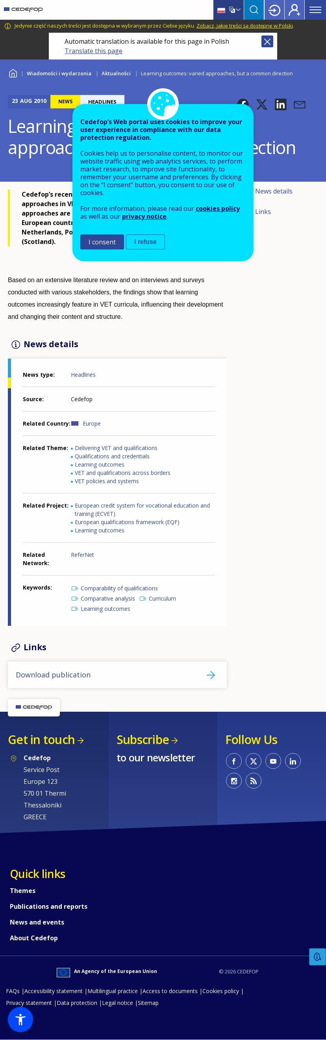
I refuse (145, 241)
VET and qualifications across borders (122, 472)
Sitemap (148, 1003)
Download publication (53, 674)
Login (274, 10)
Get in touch (41, 739)
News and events (37, 922)
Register (294, 10)
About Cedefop (34, 938)
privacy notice (144, 216)
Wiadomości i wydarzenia (59, 73)
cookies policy (218, 208)
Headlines (83, 374)
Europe (92, 423)
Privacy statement (29, 1003)
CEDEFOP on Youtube (273, 761)
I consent (102, 242)
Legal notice (117, 1003)
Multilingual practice (112, 991)
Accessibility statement (53, 991)
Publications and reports (48, 906)
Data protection (77, 1003)
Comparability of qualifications (119, 588)
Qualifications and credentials (112, 456)
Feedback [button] (317, 957)
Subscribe (143, 739)
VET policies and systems (107, 481)
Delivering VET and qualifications (116, 448)
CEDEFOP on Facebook (234, 761)
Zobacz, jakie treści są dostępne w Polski (244, 25)
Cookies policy (220, 991)
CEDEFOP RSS (253, 781)
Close (267, 41)
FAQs (13, 991)
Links (263, 211)
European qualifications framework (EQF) (127, 522)
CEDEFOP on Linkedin (293, 761)
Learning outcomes (99, 464)
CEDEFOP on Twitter (253, 761)
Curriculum (162, 598)
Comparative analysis (108, 598)
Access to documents (170, 991)
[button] (262, 104)
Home (13, 72)
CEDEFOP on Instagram (234, 781)
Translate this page (93, 51)
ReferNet (82, 554)
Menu (315, 10)
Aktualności (116, 73)
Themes (22, 890)
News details (274, 191)
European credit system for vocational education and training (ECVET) (142, 509)
